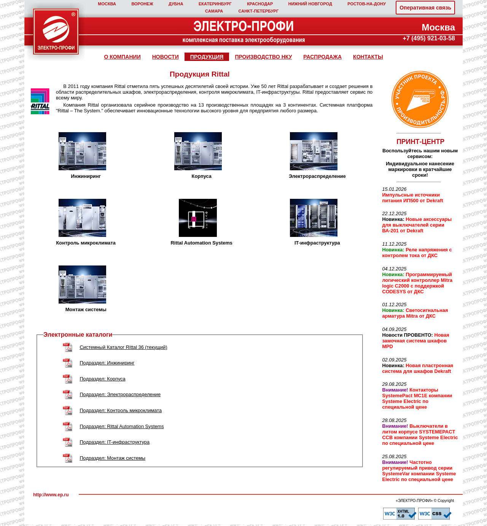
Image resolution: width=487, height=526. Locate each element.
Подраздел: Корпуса (102, 379)
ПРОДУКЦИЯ (207, 57)
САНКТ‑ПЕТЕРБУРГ (259, 11)
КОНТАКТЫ (368, 57)
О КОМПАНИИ (122, 57)
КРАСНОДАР (260, 4)
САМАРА (214, 11)
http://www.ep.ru (51, 494)
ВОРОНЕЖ (142, 4)
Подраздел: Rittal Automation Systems (122, 426)
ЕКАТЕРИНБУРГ (215, 4)
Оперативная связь (425, 8)
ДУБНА (176, 4)
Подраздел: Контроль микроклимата (121, 410)
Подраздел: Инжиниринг (107, 363)
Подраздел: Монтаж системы (112, 458)
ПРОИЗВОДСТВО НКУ (263, 57)
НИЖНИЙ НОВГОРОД (310, 4)
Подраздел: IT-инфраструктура (115, 442)
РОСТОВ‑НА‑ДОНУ (366, 4)
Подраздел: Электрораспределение (120, 394)
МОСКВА (107, 4)
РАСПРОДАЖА (322, 57)
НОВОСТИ (165, 57)
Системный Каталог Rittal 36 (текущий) (123, 347)
